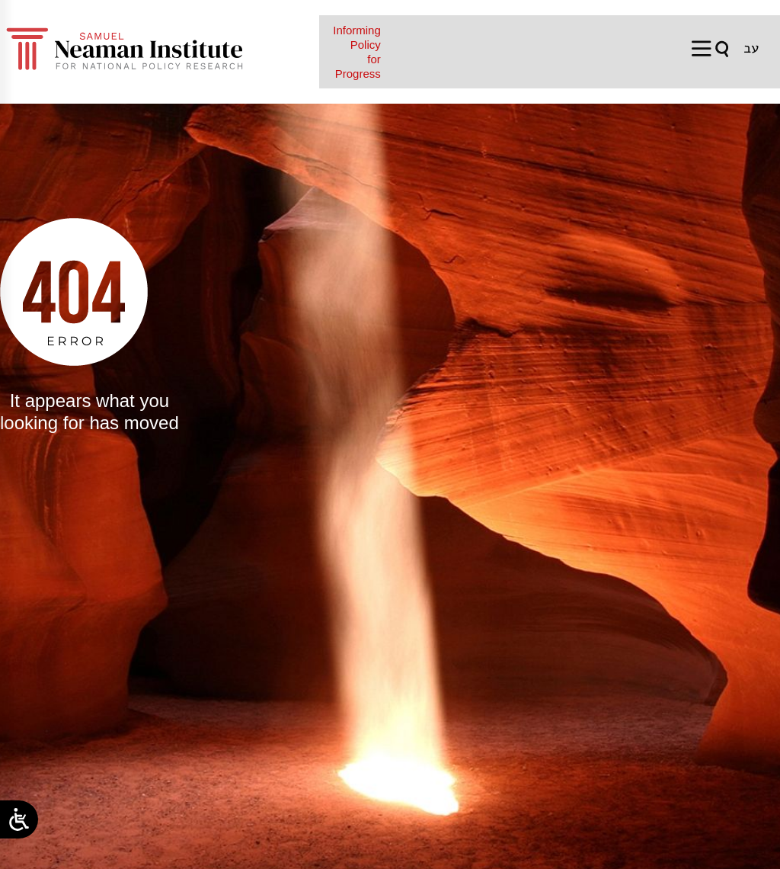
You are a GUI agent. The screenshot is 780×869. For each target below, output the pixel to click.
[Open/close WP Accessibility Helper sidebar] (19, 819)
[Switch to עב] (751, 48)
